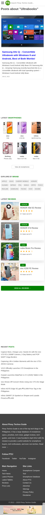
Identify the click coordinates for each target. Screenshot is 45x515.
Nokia (26, 185)
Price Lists (6, 486)
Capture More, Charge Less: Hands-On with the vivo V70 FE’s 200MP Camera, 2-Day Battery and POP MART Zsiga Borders (21, 354)
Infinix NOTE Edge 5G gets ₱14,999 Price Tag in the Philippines (21, 390)
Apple (4, 181)
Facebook (6, 458)
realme (5, 189)
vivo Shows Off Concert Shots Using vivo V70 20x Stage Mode (22, 383)
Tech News (6, 474)
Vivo (30, 189)
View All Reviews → (22, 288)
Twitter (14, 458)
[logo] (7, 3)
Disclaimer (27, 495)
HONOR (34, 181)
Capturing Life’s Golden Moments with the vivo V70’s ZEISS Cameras (21, 362)
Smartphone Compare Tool (31, 472)
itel (20, 185)
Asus (11, 181)
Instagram (32, 458)
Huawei (5, 185)
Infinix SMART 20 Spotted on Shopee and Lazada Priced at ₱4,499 (20, 397)
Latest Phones (7, 477)
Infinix (13, 185)
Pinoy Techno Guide (17, 424)
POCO (40, 185)
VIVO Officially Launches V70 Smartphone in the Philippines (19, 369)
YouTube (22, 458)
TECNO (23, 189)
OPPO (33, 185)
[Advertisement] (22, 319)
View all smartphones (21, 167)
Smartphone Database (31, 477)
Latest (11, 118)
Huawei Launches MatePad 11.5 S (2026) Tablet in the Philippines (22, 376)
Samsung (14, 189)
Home (4, 470)
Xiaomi (37, 189)
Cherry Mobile (22, 181)
